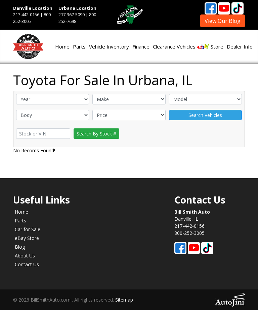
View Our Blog (223, 21)
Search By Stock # (96, 133)
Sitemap (124, 300)
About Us (25, 255)
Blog (20, 247)
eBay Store (27, 238)
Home (21, 212)
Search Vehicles (205, 115)
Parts (20, 220)
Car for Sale (27, 229)
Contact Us (27, 264)
